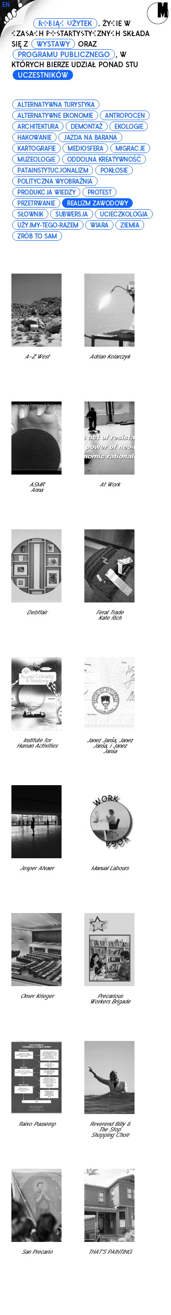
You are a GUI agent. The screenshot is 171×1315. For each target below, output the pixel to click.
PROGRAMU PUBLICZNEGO (64, 54)
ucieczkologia (124, 214)
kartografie (36, 149)
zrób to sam (37, 236)
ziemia (129, 225)
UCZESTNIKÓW (43, 75)
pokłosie (114, 171)
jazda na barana (90, 138)
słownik (30, 214)
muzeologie (36, 160)
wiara (99, 225)
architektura (37, 127)
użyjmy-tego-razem (47, 225)
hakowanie (34, 138)
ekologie (128, 127)
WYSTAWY (53, 44)
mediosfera (85, 149)
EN (6, 5)
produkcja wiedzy (46, 192)
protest (100, 192)
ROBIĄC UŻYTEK (65, 23)
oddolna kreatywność (104, 160)
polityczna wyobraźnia (55, 182)
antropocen (125, 116)
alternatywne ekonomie (55, 116)
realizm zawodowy (97, 203)
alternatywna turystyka (55, 105)
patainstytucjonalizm (52, 171)
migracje (130, 149)
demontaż (87, 127)
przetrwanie (36, 203)
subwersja (71, 214)
